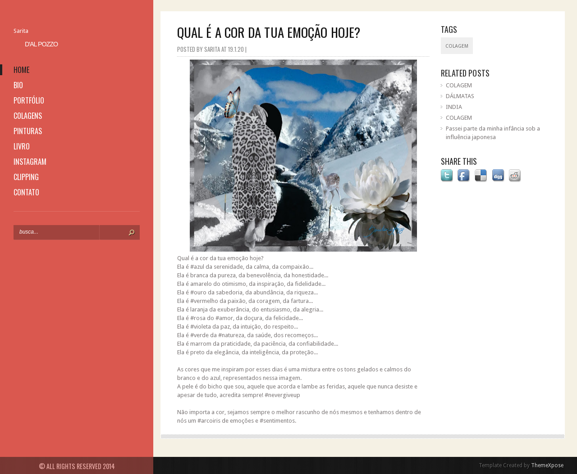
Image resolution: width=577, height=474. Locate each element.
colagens (28, 115)
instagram (30, 161)
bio (18, 85)
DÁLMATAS (460, 96)
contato (26, 192)
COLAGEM (459, 85)
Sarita (21, 30)
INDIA (454, 107)
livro (22, 146)
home (21, 69)
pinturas (28, 131)
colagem (456, 46)
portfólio (29, 100)
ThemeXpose (547, 465)
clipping (26, 177)
